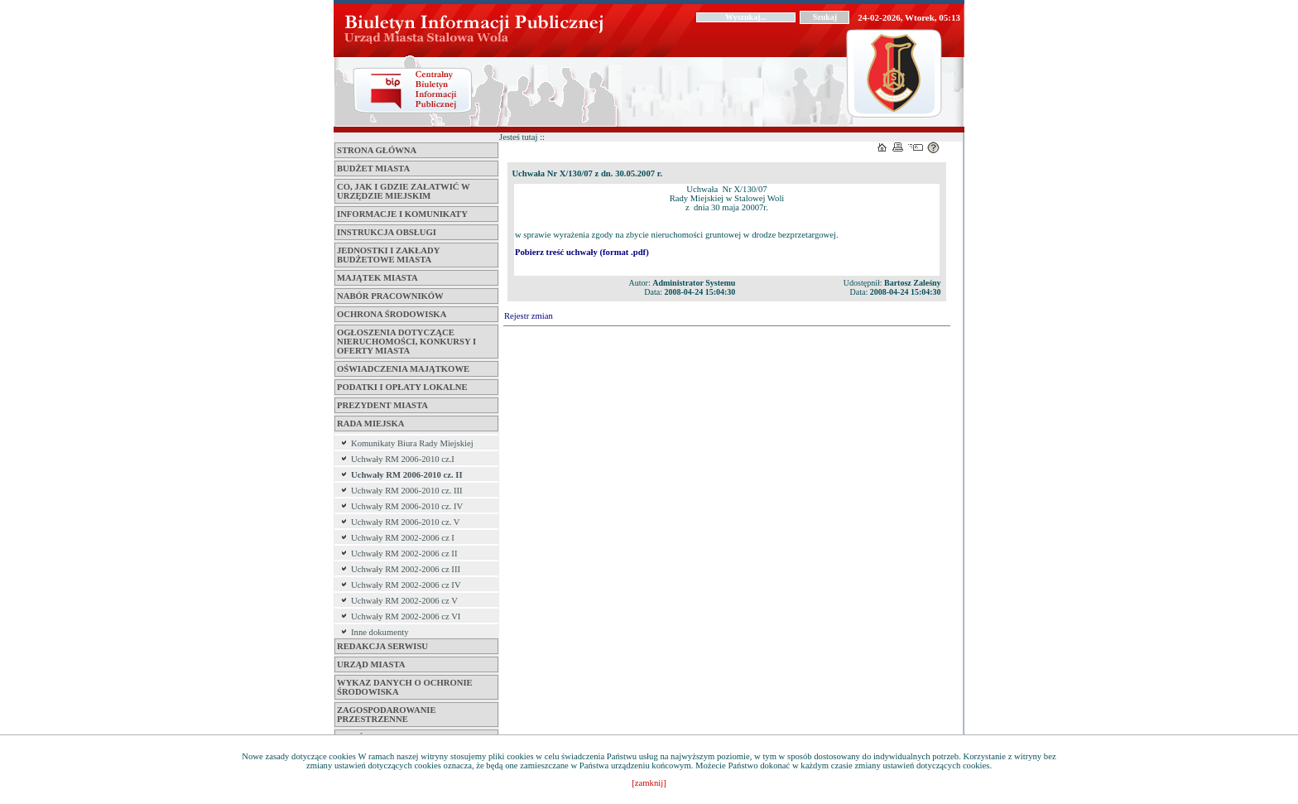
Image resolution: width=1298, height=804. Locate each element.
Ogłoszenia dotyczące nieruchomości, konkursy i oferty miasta (406, 341)
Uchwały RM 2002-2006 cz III (405, 569)
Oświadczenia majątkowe (403, 368)
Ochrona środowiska (391, 314)
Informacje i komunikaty (402, 214)
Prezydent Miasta (382, 405)
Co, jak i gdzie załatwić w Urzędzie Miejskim (403, 191)
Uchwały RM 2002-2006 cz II (404, 553)
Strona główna (376, 150)
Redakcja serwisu (382, 646)
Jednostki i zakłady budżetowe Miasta (388, 255)
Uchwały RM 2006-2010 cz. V (405, 522)
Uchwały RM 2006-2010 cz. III (407, 490)
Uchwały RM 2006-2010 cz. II (407, 474)
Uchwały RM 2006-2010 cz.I (402, 459)
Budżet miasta (373, 168)
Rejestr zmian (528, 315)
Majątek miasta (377, 277)
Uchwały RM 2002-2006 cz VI (405, 616)
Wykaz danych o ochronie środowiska (405, 687)
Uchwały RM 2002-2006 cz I (402, 537)
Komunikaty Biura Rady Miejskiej (412, 443)
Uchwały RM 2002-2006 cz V (404, 600)
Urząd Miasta (371, 664)
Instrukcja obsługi (386, 232)
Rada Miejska (370, 423)
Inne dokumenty (380, 632)
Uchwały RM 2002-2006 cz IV (406, 585)
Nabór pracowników (390, 296)
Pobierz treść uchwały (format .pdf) (582, 252)
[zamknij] (649, 782)
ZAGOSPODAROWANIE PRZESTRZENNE (386, 714)
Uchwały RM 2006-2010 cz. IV (407, 506)
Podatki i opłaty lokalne (402, 387)
